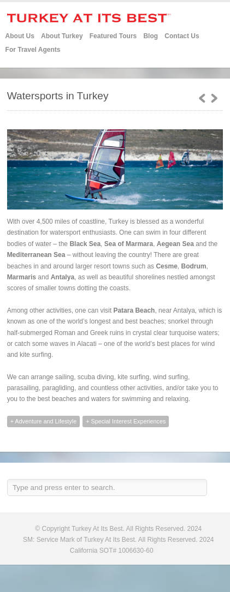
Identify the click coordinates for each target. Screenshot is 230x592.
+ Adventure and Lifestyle (43, 421)
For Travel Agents (33, 49)
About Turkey (61, 36)
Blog (150, 36)
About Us (19, 36)
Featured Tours (113, 36)
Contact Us (181, 36)
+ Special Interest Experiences (126, 421)
